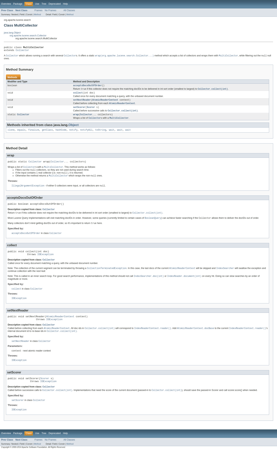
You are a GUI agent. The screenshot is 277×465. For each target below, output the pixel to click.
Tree (44, 4)
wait (111, 134)
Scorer (91, 110)
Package (17, 4)
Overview (6, 4)
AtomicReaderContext (105, 102)
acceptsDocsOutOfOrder (87, 87)
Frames (38, 10)
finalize (33, 134)
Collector (22, 51)
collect (78, 95)
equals (21, 134)
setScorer (79, 110)
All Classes (69, 10)
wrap (75, 118)
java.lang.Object (12, 32)
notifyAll (86, 134)
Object (73, 129)
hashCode (61, 134)
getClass (47, 134)
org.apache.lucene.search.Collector (28, 35)
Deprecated (55, 4)
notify (73, 134)
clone (11, 134)
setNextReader (82, 102)
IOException (45, 263)
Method (37, 14)
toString (100, 134)
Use (37, 4)
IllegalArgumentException (28, 191)
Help (65, 4)
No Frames (50, 10)
